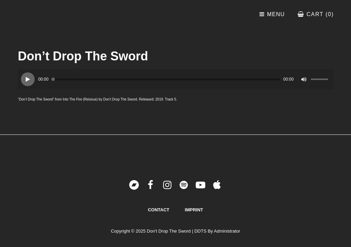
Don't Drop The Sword (169, 231)
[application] (175, 79)
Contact (158, 209)
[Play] (28, 79)
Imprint (194, 209)
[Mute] (304, 79)
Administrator (227, 231)
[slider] (166, 79)
